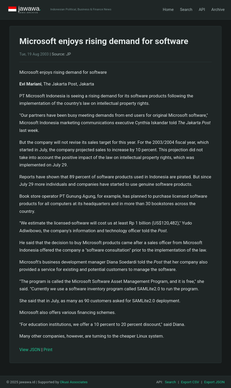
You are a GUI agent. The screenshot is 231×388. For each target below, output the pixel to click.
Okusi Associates (74, 382)
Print (47, 349)
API (202, 9)
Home (168, 9)
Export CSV (190, 382)
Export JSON (214, 382)
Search (186, 9)
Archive (218, 9)
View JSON (29, 349)
